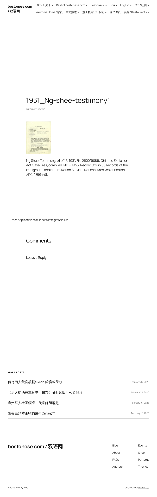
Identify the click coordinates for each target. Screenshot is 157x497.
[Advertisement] (78, 51)
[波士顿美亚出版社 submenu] (106, 12)
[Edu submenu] (116, 5)
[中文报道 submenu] (78, 12)
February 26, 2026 (140, 381)
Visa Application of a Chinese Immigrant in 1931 (40, 220)
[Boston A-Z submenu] (106, 5)
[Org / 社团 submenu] (148, 5)
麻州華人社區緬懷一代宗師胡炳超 (33, 403)
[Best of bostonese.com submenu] (87, 5)
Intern (40, 108)
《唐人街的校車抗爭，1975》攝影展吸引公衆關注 (45, 392)
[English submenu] (131, 5)
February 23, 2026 (140, 392)
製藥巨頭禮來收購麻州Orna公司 (32, 413)
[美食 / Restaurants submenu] (148, 12)
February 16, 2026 (140, 402)
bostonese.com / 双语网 (35, 446)
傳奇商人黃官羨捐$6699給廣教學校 (35, 382)
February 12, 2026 (140, 413)
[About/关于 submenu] (52, 5)
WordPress (143, 487)
